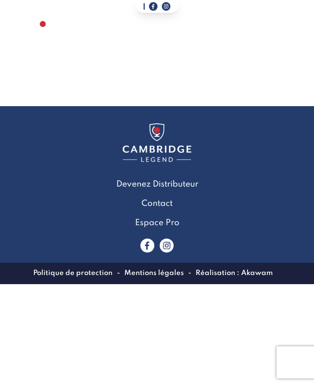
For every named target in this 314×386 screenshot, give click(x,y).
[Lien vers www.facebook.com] (147, 246)
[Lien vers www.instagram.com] (167, 246)
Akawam (257, 273)
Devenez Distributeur (157, 184)
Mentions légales (154, 273)
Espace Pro (157, 223)
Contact (157, 203)
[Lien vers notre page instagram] (166, 6)
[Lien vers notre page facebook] (153, 6)
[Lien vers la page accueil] (43, 36)
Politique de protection (73, 273)
